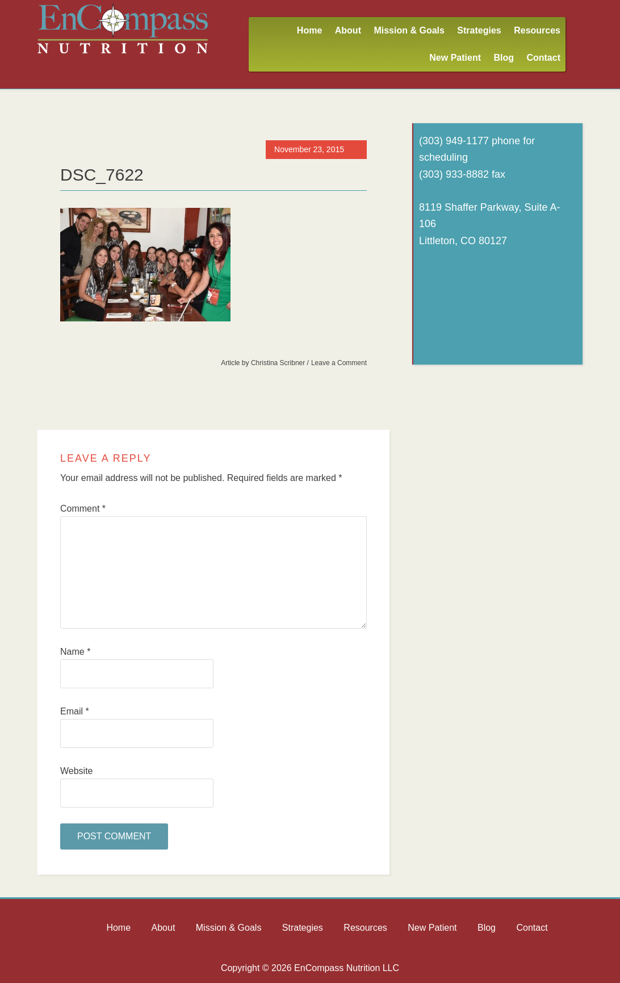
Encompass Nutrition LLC (122, 28)
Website (76, 771)
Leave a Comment (339, 363)
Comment (83, 508)
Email (74, 711)
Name (75, 651)
